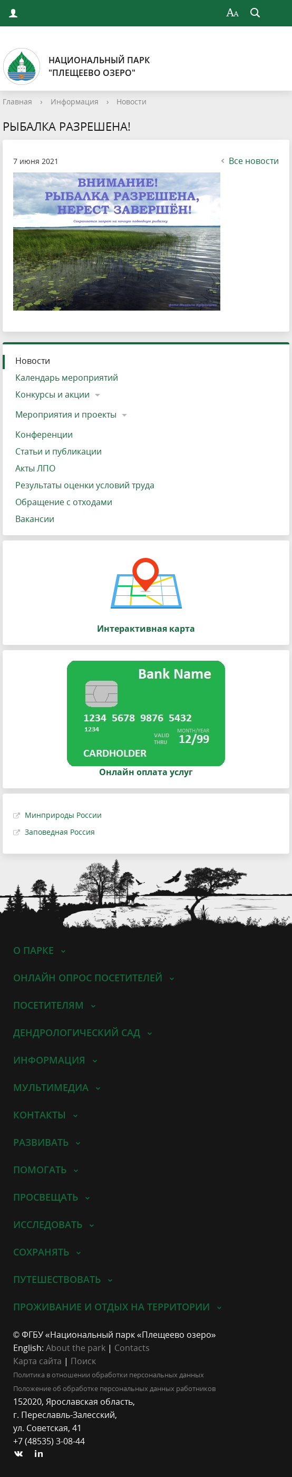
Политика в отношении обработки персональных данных (108, 1374)
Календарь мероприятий (66, 377)
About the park (75, 1348)
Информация (75, 101)
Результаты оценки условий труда (84, 485)
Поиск (83, 1361)
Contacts (132, 1348)
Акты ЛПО (35, 468)
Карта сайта (37, 1361)
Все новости (248, 161)
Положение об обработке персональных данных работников (114, 1388)
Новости (131, 101)
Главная (17, 101)
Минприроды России (63, 815)
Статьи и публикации (58, 451)
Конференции (44, 434)
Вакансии (34, 519)
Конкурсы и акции (52, 394)
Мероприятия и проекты (65, 414)
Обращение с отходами (63, 502)
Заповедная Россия (60, 832)
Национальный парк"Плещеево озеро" (76, 66)
